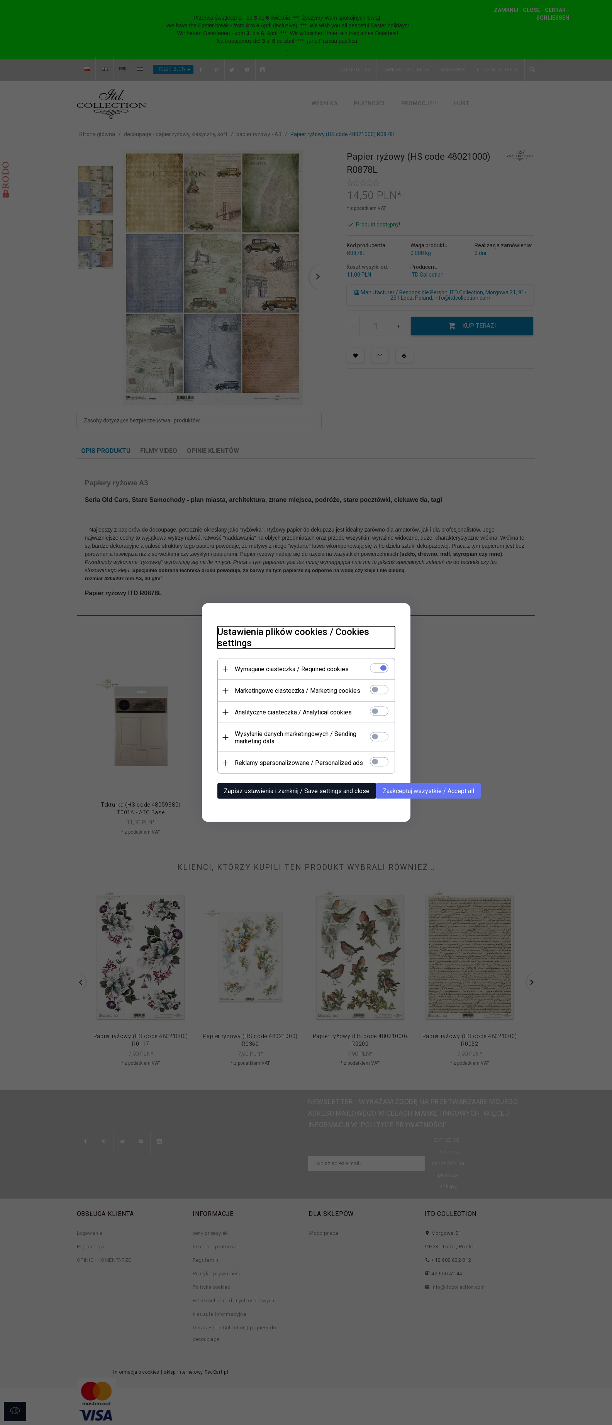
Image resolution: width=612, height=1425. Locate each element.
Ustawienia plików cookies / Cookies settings (293, 637)
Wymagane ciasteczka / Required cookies (292, 669)
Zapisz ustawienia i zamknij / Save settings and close (297, 791)
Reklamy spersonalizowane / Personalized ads (299, 763)
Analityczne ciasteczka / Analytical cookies (293, 712)
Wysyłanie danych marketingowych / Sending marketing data (295, 737)
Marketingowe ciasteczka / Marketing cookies (297, 690)
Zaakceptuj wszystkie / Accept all (428, 791)
